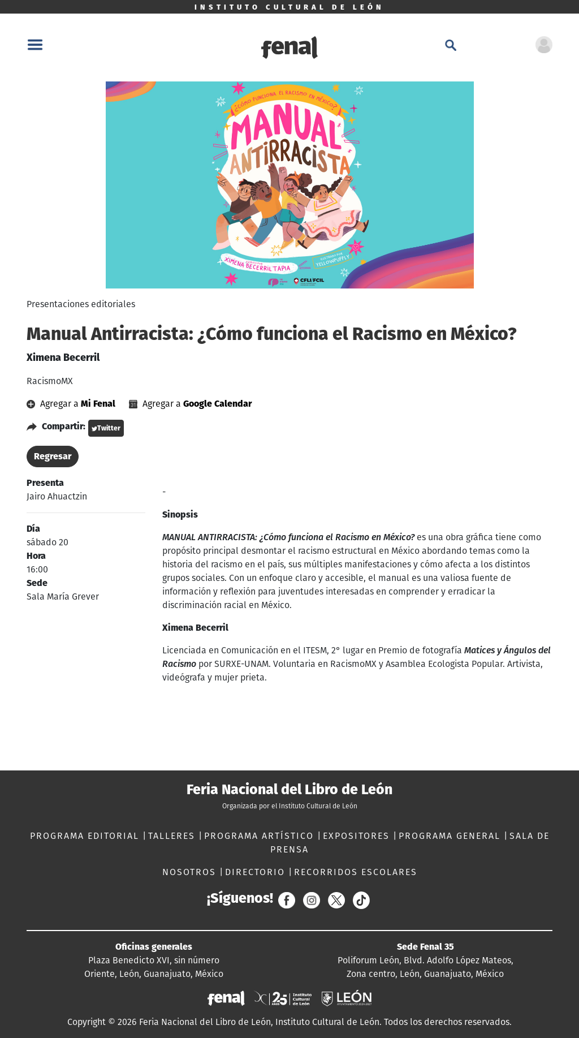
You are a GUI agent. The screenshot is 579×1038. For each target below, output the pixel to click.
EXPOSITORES (358, 835)
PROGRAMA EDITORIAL (86, 835)
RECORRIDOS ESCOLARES (355, 872)
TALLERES (173, 835)
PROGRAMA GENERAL (451, 835)
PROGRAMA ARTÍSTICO (260, 835)
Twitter (106, 428)
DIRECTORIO (256, 872)
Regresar (52, 456)
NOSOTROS (190, 872)
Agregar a (72, 403)
